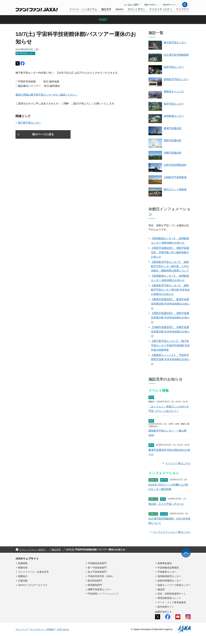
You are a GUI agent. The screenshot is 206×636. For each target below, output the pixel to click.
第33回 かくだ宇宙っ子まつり (166, 503)
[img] (186, 552)
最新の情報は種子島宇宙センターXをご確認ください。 (47, 94)
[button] (184, 4)
